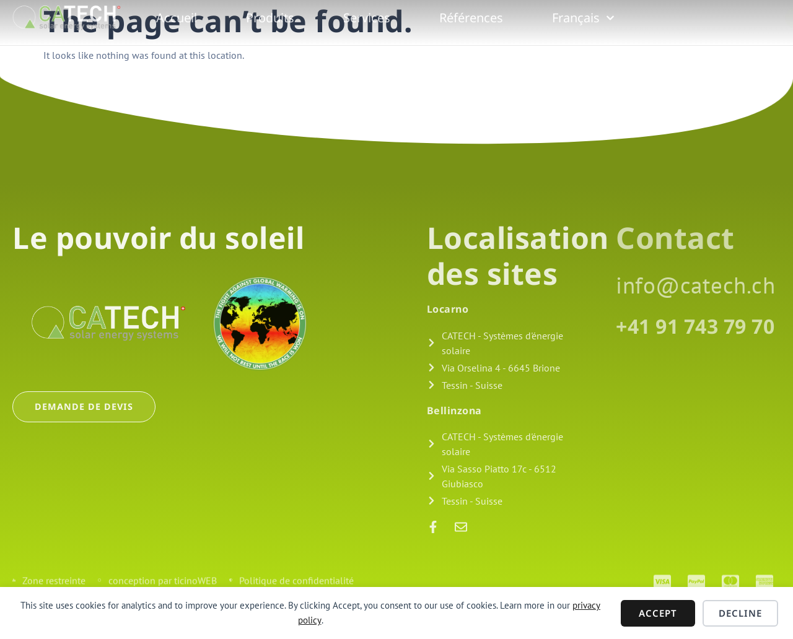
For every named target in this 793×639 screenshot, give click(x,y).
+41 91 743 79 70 (695, 326)
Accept (658, 613)
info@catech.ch (695, 285)
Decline (740, 613)
